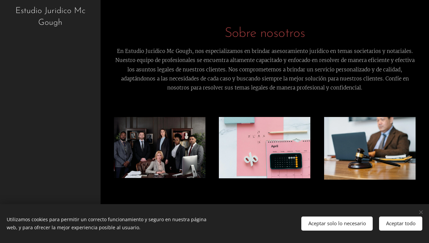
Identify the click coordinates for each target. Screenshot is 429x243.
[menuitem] (50, 120)
